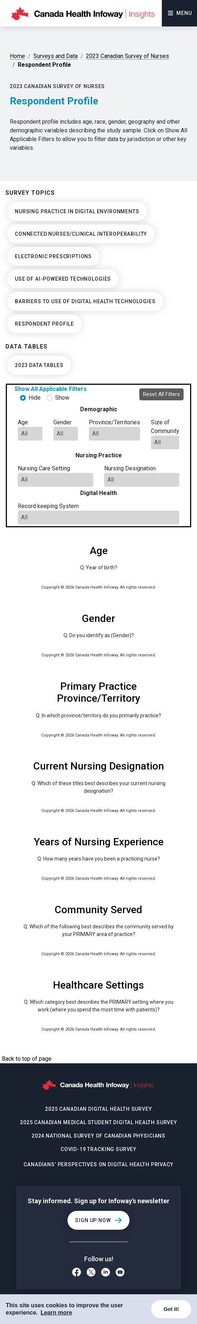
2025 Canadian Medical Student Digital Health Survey (98, 1122)
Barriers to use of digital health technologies (85, 301)
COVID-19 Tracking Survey (98, 1149)
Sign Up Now (93, 1220)
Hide (35, 397)
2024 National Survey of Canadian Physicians (98, 1136)
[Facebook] (76, 1273)
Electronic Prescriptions (53, 256)
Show (62, 397)
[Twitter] (91, 1273)
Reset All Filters (161, 394)
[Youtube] (120, 1273)
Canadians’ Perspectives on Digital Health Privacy (98, 1164)
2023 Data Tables (39, 365)
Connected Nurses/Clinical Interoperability (81, 234)
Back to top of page (27, 1058)
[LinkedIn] (105, 1273)
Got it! (171, 1309)
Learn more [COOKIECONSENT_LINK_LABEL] (56, 1312)
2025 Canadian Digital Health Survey (98, 1109)
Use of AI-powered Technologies (63, 279)
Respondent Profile (44, 324)
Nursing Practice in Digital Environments (77, 211)
